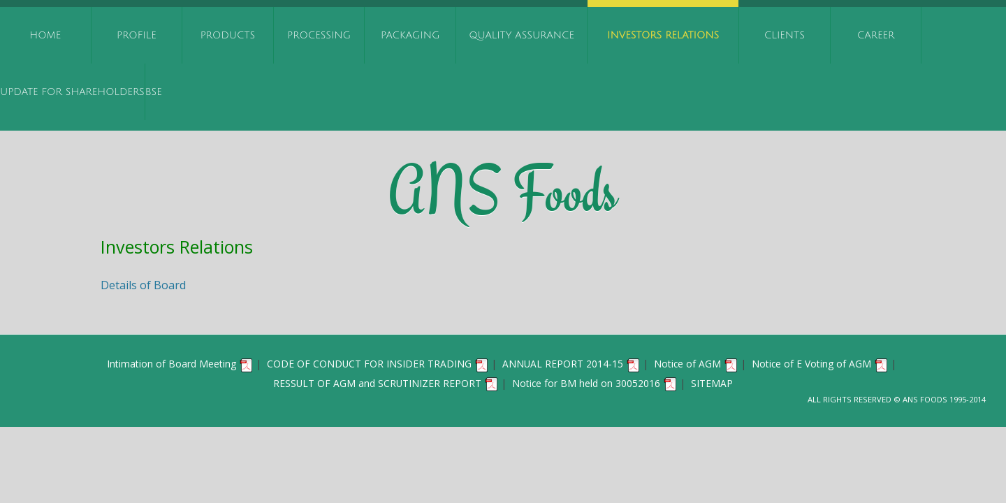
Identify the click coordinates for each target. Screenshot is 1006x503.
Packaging (410, 35)
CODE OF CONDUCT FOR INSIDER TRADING (378, 363)
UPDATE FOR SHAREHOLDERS (72, 92)
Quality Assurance (521, 35)
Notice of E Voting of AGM (820, 363)
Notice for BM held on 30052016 (595, 383)
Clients (784, 35)
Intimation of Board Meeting (180, 363)
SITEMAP (712, 383)
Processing (319, 35)
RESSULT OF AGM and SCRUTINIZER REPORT (386, 383)
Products (228, 35)
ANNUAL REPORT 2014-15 (571, 363)
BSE (153, 92)
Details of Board (143, 285)
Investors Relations (663, 35)
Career (875, 35)
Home (45, 35)
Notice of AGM (696, 363)
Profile (136, 35)
